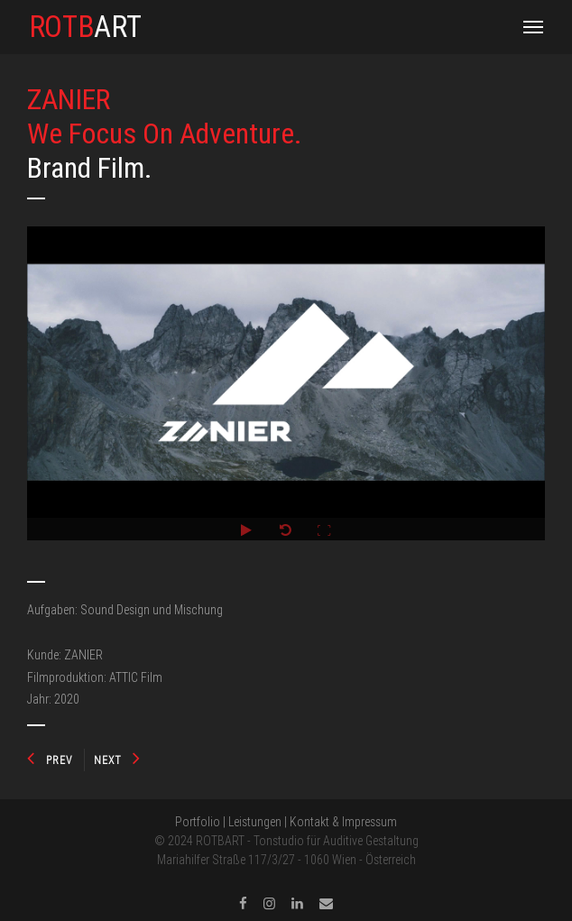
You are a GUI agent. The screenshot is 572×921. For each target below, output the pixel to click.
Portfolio (197, 822)
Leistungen (254, 822)
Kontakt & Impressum (343, 822)
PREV (49, 760)
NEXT (117, 760)
